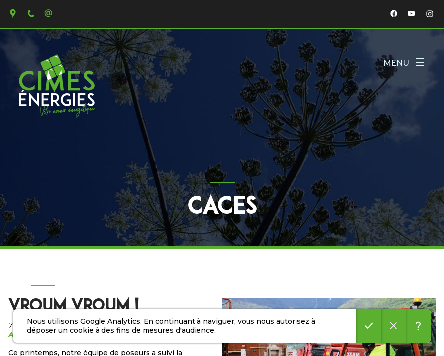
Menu (403, 63)
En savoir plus (418, 326)
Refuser (393, 326)
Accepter (368, 326)
